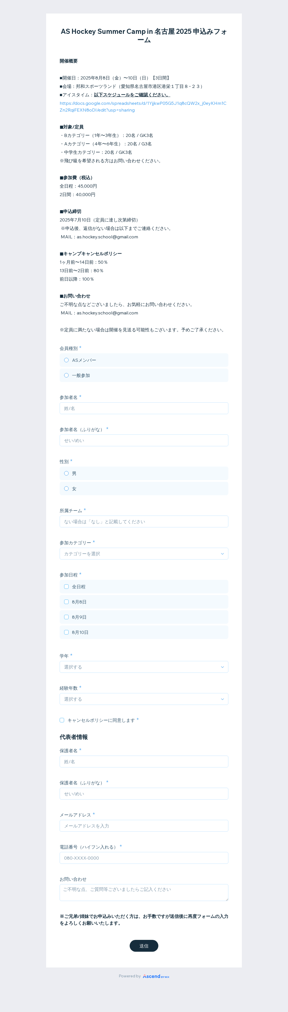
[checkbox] (144, 587)
